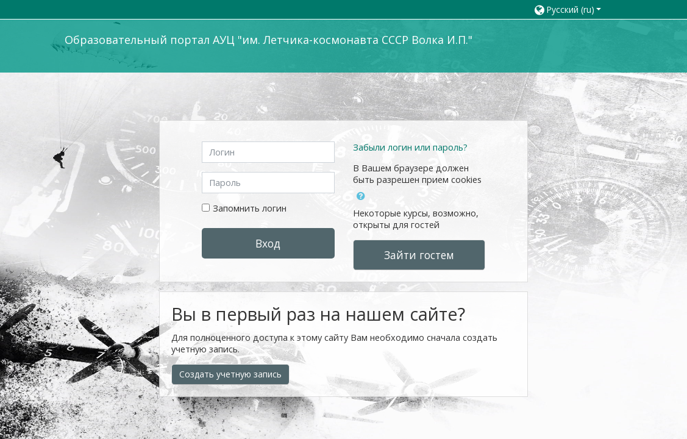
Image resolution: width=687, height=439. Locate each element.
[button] (572, 9)
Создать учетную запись (230, 374)
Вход (267, 243)
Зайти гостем (419, 255)
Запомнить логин (250, 208)
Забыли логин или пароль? (410, 147)
